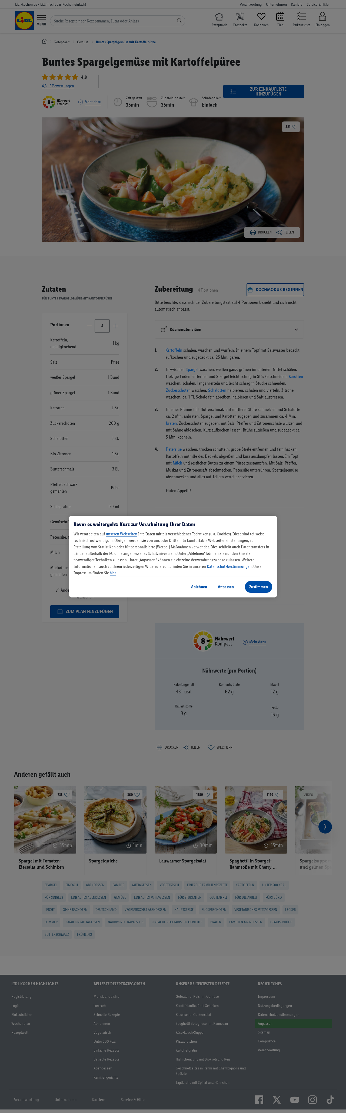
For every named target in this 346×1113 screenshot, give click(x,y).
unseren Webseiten (121, 533)
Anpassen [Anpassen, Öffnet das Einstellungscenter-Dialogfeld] (226, 586)
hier (113, 572)
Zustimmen (258, 586)
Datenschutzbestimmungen (229, 566)
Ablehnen (199, 586)
